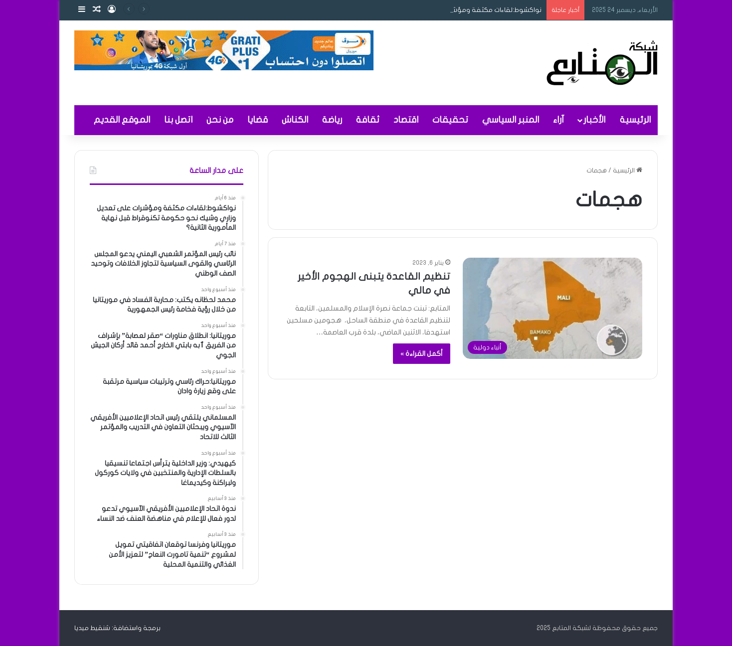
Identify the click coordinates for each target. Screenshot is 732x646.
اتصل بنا (178, 120)
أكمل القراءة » (421, 353)
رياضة (332, 120)
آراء (558, 120)
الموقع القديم (122, 120)
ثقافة (367, 120)
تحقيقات (450, 120)
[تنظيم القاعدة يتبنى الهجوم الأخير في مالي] (552, 308)
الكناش (295, 120)
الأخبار (594, 120)
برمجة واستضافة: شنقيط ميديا (117, 628)
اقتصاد (405, 120)
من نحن (219, 120)
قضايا (257, 120)
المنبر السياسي (510, 120)
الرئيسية (635, 120)
